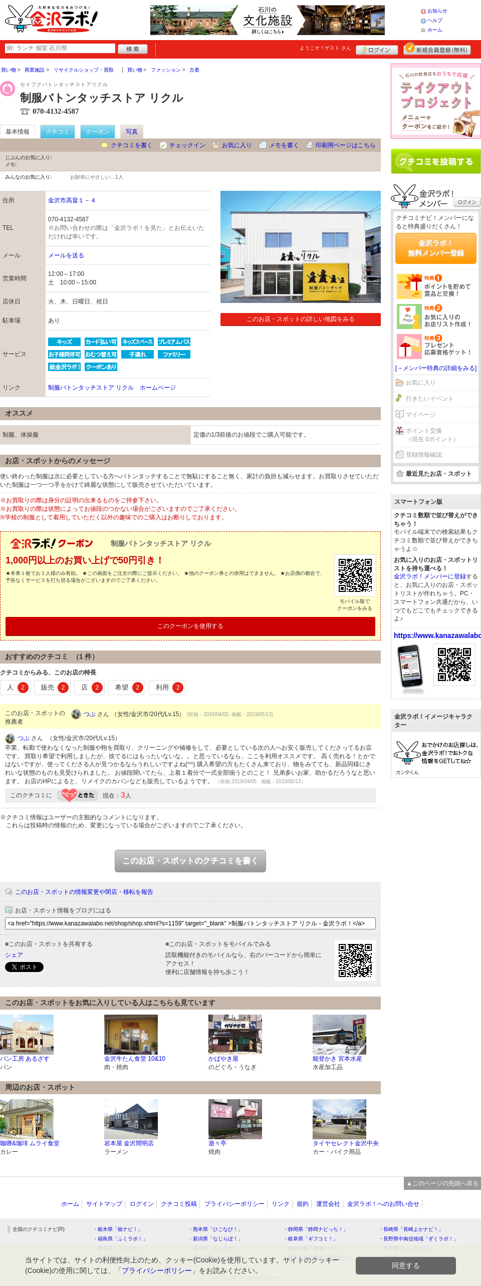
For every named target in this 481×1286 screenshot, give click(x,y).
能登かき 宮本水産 (337, 1058)
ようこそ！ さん (325, 48)
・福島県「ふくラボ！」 (120, 1238)
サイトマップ (104, 1203)
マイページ (421, 414)
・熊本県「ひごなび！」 (215, 1229)
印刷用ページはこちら (346, 145)
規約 (303, 1203)
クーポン (98, 131)
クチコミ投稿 (179, 1203)
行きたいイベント (430, 398)
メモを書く (284, 145)
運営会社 (328, 1203)
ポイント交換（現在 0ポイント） (432, 435)
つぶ (90, 714)
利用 (170, 687)
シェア (14, 954)
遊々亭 (217, 1143)
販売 (55, 687)
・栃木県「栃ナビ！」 (118, 1229)
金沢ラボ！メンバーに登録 (430, 576)
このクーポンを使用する (190, 625)
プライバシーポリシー (234, 1203)
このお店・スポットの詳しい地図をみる (301, 319)
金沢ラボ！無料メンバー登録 (436, 248)
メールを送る (66, 255)
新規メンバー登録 (437, 48)
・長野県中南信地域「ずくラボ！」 (418, 1238)
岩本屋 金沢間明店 (129, 1143)
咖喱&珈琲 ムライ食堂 (30, 1143)
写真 (132, 131)
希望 (129, 687)
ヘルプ (434, 20)
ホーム (434, 30)
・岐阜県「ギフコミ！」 (310, 1238)
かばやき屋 (223, 1058)
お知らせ (437, 11)
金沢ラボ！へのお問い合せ (383, 1203)
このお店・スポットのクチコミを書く (190, 860)
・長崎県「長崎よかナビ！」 (410, 1229)
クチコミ (58, 131)
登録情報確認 (424, 454)
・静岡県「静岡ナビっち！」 (315, 1229)
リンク (281, 1203)
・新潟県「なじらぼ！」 (215, 1238)
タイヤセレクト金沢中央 (346, 1143)
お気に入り (237, 145)
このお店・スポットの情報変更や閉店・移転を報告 (84, 891)
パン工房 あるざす (25, 1058)
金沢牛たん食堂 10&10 (134, 1058)
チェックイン (187, 145)
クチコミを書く (132, 145)
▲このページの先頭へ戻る (442, 1183)
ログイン (377, 48)
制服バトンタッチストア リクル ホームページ (112, 387)
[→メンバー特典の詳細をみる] (436, 368)
